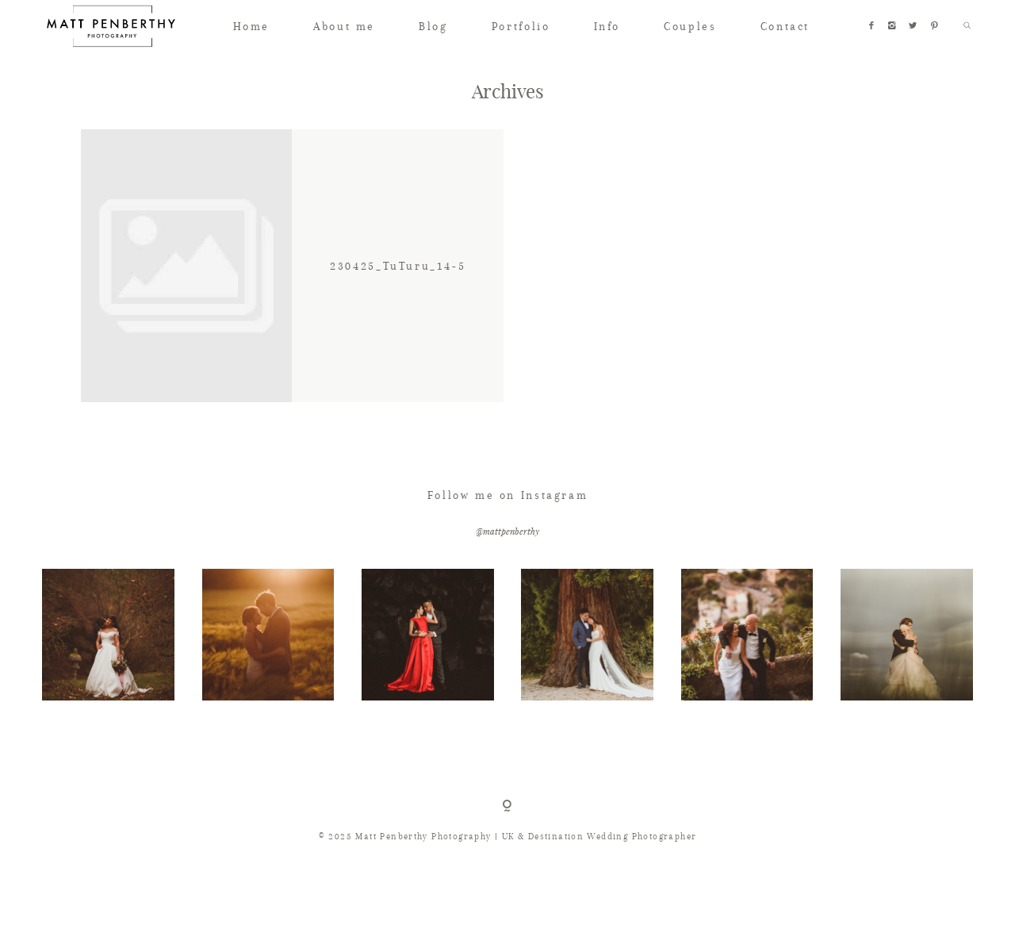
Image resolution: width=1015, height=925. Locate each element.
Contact (785, 26)
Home (251, 26)
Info (607, 26)
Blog (433, 26)
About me (344, 26)
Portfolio (521, 26)
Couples (690, 26)
